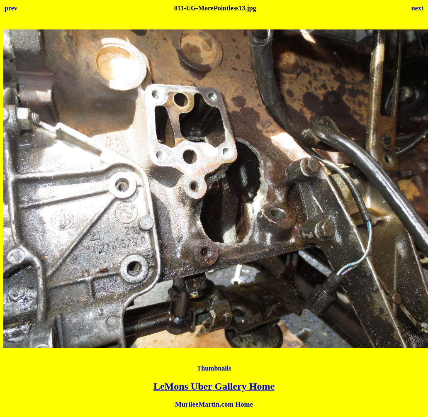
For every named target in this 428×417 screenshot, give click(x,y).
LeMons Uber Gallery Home (214, 386)
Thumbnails (214, 368)
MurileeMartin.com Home (214, 404)
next (417, 8)
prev (11, 8)
